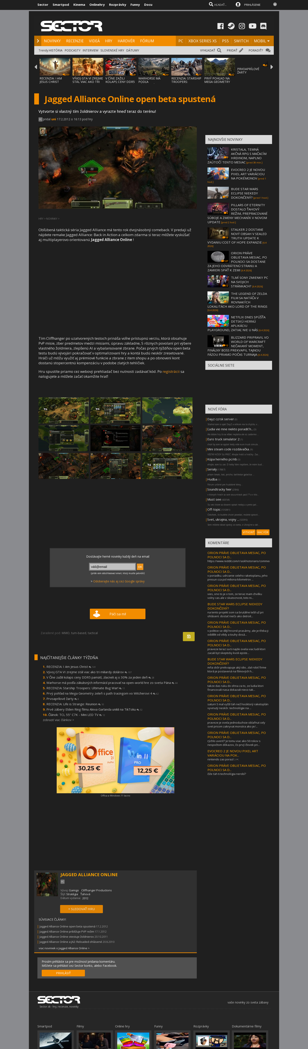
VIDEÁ (94, 40)
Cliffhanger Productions (96, 890)
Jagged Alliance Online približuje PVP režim (67, 931)
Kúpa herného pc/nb (222, 459)
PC (180, 40)
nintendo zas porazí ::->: (223, 759)
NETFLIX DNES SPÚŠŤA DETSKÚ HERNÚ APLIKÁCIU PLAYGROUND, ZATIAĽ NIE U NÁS (236, 323)
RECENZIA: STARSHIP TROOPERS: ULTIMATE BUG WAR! (186, 81)
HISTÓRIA (55, 50)
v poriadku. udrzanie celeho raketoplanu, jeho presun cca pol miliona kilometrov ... (237, 577)
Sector (42, 4)
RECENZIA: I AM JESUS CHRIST (51, 80)
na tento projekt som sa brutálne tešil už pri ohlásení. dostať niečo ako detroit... (235, 614)
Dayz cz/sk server (220, 419)
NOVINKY (52, 40)
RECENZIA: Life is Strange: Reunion (75, 704)
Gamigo (74, 890)
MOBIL (260, 40)
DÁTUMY (132, 50)
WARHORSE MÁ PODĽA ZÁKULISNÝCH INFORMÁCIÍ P (149, 83)
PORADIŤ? (256, 50)
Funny (135, 4)
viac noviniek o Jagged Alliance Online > (64, 948)
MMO (66, 633)
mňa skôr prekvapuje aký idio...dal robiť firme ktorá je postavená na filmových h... (236, 669)
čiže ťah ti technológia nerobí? (226, 774)
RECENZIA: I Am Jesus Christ (71, 666)
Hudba (212, 479)
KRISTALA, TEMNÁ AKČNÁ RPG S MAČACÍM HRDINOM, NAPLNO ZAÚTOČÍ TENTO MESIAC (237, 155)
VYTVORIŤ (249, 532)
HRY (108, 40)
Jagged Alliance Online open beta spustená (68, 926)
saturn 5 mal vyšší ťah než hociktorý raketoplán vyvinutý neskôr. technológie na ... (237, 706)
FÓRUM (147, 40)
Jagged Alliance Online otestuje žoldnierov (67, 937)
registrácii (171, 371)
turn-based (78, 633)
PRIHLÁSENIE (252, 5)
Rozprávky (117, 4)
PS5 (225, 40)
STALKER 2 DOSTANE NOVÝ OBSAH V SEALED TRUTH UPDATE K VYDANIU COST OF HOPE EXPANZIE (237, 235)
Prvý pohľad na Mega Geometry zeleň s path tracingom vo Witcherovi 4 (102, 693)
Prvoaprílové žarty (62, 698)
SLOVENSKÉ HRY (112, 50)
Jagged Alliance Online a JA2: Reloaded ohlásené (71, 942)
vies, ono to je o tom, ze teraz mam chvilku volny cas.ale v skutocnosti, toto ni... (234, 596)
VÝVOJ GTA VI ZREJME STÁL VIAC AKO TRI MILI (88, 81)
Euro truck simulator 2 (223, 439)
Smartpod (61, 4)
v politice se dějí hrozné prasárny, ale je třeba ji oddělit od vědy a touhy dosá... (237, 632)
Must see (214, 499)
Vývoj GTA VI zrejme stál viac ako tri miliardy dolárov (89, 672)
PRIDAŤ (232, 50)
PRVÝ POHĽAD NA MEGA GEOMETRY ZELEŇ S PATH (217, 81)
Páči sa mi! (118, 614)
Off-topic (214, 509)
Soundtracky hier (219, 489)
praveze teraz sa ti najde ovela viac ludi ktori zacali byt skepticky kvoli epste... (236, 651)
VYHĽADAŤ (207, 50)
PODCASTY (72, 50)
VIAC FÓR (262, 532)
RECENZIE (75, 40)
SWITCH (241, 40)
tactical (93, 633)
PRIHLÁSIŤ (63, 973)
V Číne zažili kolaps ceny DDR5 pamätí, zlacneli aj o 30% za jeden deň (100, 677)
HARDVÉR (126, 40)
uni (53, 119)
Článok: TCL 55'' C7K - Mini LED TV (76, 715)
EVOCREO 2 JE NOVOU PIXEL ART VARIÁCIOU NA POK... (232, 753)
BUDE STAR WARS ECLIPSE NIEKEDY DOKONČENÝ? (244, 193)
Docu (148, 4)
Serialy (212, 469)
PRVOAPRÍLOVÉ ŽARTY (248, 70)
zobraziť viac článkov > (58, 720)
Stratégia (72, 894)
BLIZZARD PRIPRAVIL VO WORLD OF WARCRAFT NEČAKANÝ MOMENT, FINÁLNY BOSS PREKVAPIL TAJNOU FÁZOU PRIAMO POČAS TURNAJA (238, 346)
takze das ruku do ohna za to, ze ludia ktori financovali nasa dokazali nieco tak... (235, 688)
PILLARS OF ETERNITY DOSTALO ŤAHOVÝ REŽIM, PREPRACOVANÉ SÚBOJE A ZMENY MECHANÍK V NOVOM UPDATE (237, 213)
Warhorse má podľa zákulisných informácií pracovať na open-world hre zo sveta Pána (112, 682)
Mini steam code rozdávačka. (228, 449)
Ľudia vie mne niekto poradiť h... (230, 429)
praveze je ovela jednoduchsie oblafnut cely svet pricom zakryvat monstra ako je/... (236, 724)
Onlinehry (97, 4)
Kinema (79, 4)
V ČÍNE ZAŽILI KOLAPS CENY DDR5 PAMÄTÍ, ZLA (120, 81)
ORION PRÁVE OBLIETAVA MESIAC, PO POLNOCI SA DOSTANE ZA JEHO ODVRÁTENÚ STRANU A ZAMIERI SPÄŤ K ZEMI (237, 261)
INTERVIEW (90, 50)
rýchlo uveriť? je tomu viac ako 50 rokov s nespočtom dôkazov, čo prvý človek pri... (234, 743)
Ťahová (85, 894)
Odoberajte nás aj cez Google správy (119, 581)
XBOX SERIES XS (202, 40)
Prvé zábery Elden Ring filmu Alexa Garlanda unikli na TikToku (94, 709)
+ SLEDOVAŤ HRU (81, 909)
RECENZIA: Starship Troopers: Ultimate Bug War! (85, 688)
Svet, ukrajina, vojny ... (223, 519)
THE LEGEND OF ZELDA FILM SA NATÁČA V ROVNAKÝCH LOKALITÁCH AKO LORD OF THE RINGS (237, 300)
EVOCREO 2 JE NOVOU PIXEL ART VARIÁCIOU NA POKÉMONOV (248, 173)
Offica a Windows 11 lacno (115, 795)
